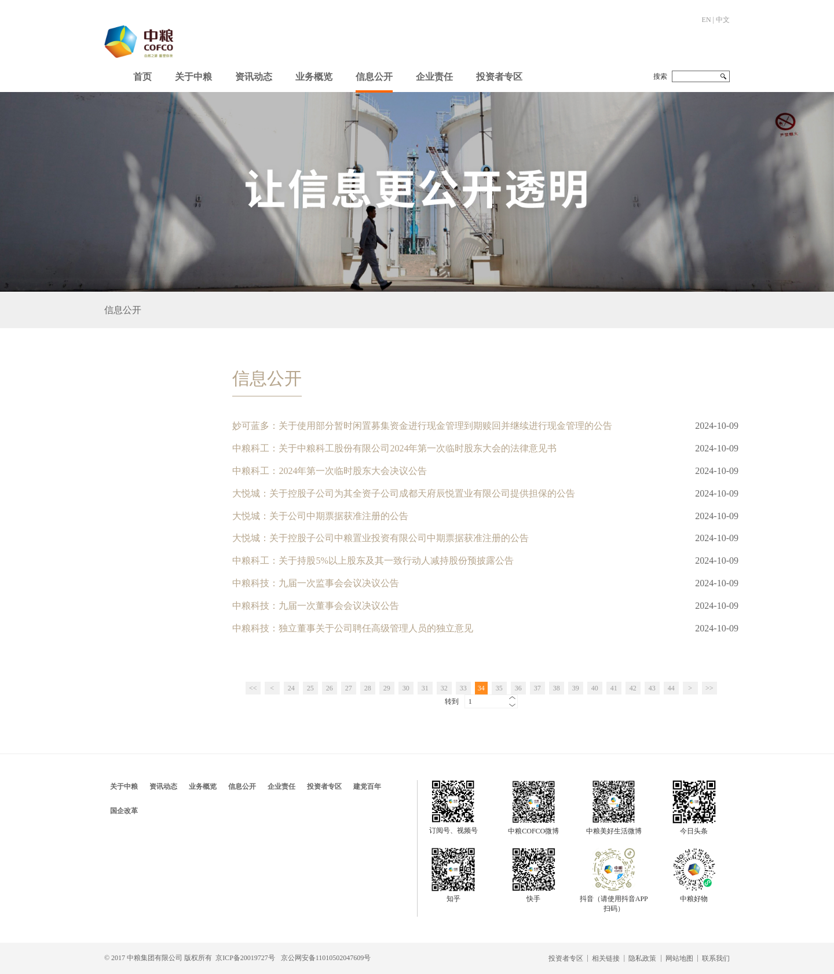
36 (518, 688)
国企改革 (124, 811)
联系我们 (716, 958)
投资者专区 (499, 77)
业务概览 (313, 77)
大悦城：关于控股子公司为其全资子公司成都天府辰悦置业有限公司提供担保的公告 (403, 493)
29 (386, 688)
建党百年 (367, 786)
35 (499, 688)
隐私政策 (642, 958)
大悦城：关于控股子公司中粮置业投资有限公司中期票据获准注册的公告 (380, 538)
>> (709, 688)
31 (425, 688)
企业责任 (434, 77)
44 (671, 688)
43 (652, 688)
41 (613, 688)
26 (329, 688)
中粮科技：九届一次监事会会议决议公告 (315, 583)
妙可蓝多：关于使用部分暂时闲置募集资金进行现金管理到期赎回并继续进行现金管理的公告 (422, 426)
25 (310, 688)
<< (253, 688)
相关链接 (606, 958)
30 (406, 688)
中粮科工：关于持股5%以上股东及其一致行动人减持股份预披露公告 (372, 560)
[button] (193, 74)
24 (291, 688)
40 (594, 688)
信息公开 (374, 77)
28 (367, 688)
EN (706, 20)
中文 (723, 20)
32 (444, 688)
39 (575, 688)
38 (556, 688)
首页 (142, 77)
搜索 (660, 76)
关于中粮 (193, 77)
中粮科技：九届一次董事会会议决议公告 (315, 606)
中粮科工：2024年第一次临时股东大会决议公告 (329, 471)
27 (348, 688)
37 (537, 688)
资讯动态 (253, 77)
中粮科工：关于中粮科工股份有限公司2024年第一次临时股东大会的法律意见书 (394, 448)
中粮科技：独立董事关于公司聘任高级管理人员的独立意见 (352, 628)
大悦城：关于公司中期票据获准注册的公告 (320, 516)
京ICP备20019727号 (245, 958)
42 (633, 688)
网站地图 (679, 958)
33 (463, 688)
